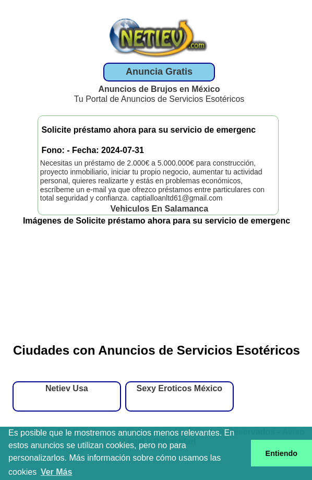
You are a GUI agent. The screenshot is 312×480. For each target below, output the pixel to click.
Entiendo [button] (282, 453)
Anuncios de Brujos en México (159, 89)
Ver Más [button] (56, 471)
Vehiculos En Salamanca (159, 208)
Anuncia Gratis (159, 71)
